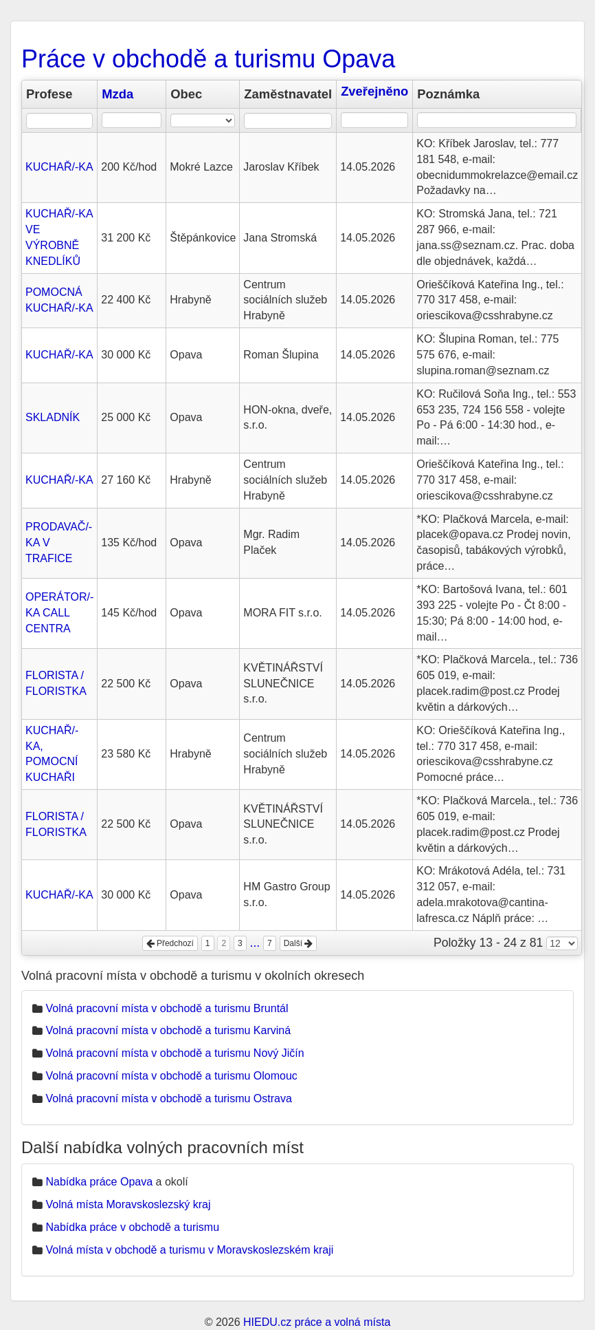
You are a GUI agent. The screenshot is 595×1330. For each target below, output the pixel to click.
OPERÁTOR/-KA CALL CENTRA (59, 612)
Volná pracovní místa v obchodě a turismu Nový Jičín (174, 1053)
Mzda (117, 94)
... (255, 943)
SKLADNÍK (52, 417)
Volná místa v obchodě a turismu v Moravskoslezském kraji (189, 1250)
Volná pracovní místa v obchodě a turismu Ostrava (168, 1098)
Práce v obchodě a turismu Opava (208, 59)
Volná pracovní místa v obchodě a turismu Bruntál (166, 1008)
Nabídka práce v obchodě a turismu (132, 1227)
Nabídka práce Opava (99, 1182)
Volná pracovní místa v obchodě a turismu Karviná (168, 1030)
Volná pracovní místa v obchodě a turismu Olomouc (171, 1076)
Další (298, 943)
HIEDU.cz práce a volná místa (316, 1322)
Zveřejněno (374, 91)
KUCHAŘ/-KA (59, 167)
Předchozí (170, 943)
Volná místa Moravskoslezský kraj (127, 1204)
